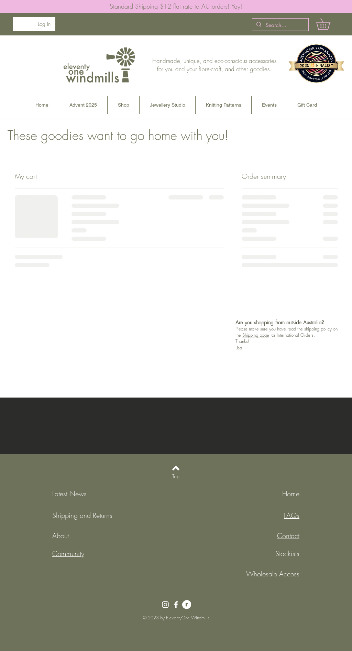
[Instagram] (165, 604)
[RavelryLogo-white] (186, 604)
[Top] (176, 476)
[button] (328, 24)
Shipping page (255, 335)
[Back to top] (175, 468)
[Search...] (279, 25)
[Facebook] (176, 604)
